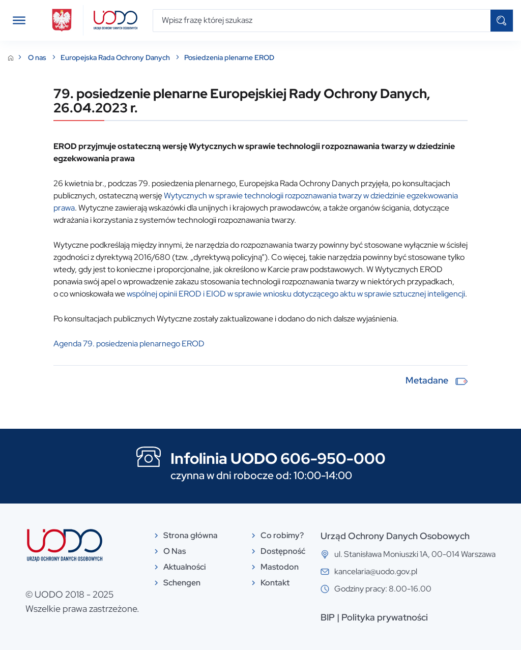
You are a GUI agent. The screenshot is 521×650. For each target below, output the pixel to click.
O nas (38, 57)
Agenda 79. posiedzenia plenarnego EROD (129, 343)
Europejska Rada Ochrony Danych (116, 57)
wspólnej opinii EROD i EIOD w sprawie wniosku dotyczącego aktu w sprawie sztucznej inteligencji (296, 293)
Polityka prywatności (384, 617)
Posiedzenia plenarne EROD (229, 57)
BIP (328, 617)
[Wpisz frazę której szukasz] (322, 20)
